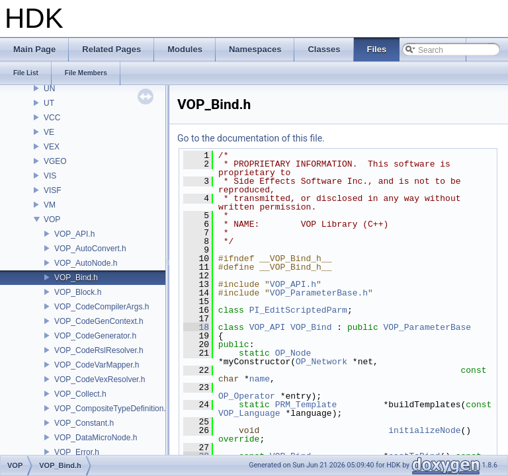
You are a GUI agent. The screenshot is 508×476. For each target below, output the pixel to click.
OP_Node (293, 353)
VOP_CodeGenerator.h (95, 335)
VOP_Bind (310, 327)
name (259, 379)
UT (49, 103)
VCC (52, 117)
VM (50, 205)
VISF (53, 190)
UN (49, 88)
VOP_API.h (74, 234)
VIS (50, 175)
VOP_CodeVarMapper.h (97, 365)
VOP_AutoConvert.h (90, 248)
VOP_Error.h (76, 452)
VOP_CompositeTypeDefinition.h (112, 408)
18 (196, 327)
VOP (52, 219)
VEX (52, 146)
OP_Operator (246, 396)
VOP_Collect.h (80, 394)
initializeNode (424, 430)
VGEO (55, 161)
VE (49, 132)
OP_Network (321, 362)
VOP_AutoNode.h (85, 263)
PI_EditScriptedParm (298, 310)
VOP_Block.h (77, 292)
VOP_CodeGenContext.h (99, 321)
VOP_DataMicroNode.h (95, 437)
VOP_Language (249, 413)
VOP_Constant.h (84, 423)
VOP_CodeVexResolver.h (99, 379)
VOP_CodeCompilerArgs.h (101, 306)
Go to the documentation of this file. (251, 138)
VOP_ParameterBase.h (319, 293)
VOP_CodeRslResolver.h (99, 350)
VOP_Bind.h (76, 277)
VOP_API (267, 327)
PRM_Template (306, 405)
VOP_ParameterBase (428, 327)
